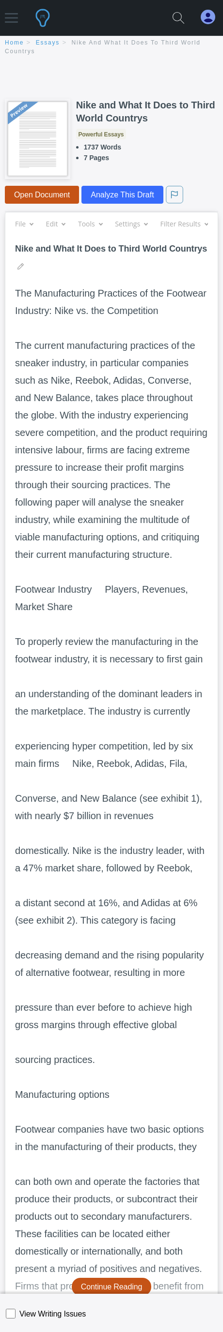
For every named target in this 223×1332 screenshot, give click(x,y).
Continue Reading (112, 1287)
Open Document (42, 195)
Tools (90, 223)
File (24, 223)
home (14, 42)
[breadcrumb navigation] (111, 47)
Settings (131, 223)
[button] (11, 13)
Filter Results (184, 223)
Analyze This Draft (122, 195)
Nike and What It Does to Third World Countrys (145, 111)
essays (48, 42)
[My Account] (212, 17)
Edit (55, 223)
